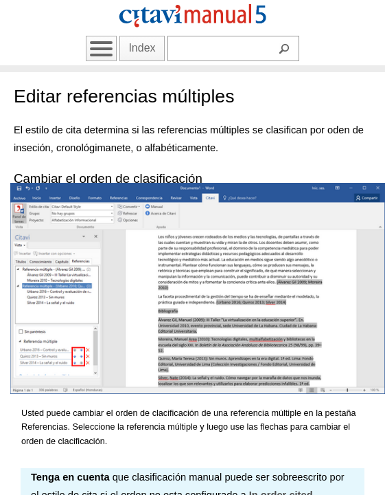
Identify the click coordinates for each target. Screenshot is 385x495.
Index (141, 48)
